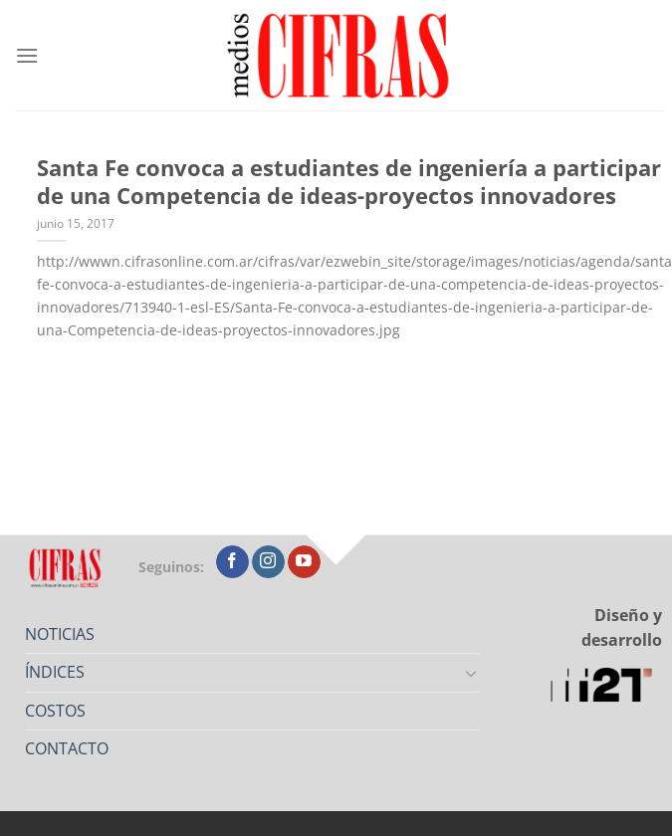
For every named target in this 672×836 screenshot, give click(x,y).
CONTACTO (67, 748)
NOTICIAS (60, 634)
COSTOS (55, 711)
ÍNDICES (55, 672)
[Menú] (27, 55)
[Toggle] (472, 673)
